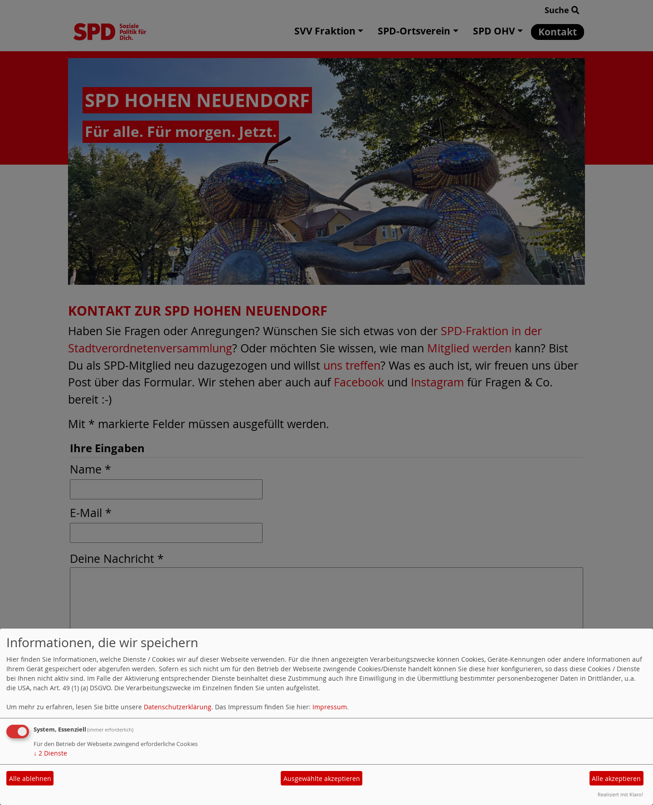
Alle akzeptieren (616, 778)
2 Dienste (50, 753)
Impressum (329, 707)
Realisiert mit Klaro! (620, 794)
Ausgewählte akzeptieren (321, 778)
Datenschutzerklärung (177, 707)
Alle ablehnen (30, 778)
